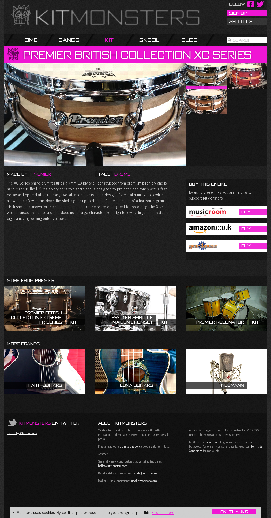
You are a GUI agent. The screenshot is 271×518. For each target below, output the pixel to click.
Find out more (163, 512)
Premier (41, 174)
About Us (240, 21)
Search (242, 40)
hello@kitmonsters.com (112, 465)
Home (28, 39)
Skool (149, 39)
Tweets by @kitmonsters (22, 433)
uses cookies (211, 442)
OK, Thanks (234, 511)
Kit (109, 39)
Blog (190, 39)
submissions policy (130, 446)
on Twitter (49, 423)
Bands (69, 39)
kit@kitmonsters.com (143, 480)
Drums (122, 174)
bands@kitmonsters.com (147, 473)
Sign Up (238, 13)
